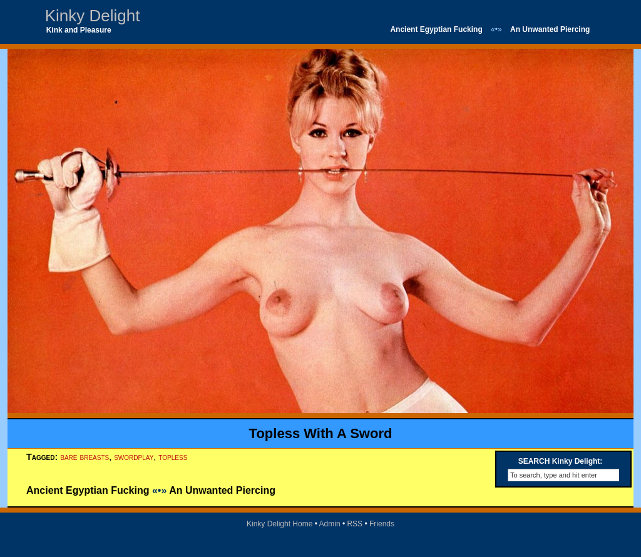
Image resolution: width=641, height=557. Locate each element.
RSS (354, 523)
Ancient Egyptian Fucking (436, 29)
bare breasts (84, 457)
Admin (330, 523)
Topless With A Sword (320, 433)
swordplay (133, 457)
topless (172, 457)
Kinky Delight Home (279, 523)
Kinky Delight (92, 15)
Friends (381, 523)
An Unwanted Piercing (550, 29)
